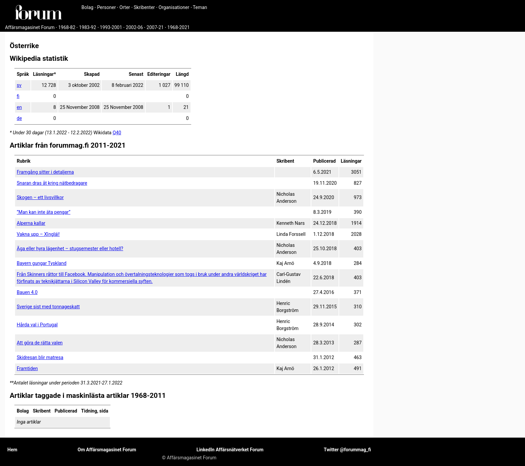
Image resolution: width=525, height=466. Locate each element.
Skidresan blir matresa (40, 357)
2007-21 (155, 27)
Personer (106, 7)
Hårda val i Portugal (37, 324)
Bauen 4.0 (27, 292)
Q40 (116, 132)
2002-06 (134, 27)
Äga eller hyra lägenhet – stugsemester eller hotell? (70, 248)
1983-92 (87, 27)
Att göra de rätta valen (40, 342)
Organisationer (174, 7)
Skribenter (144, 7)
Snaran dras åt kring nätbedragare (52, 183)
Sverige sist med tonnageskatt (48, 306)
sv (19, 85)
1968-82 (66, 27)
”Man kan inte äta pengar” (43, 212)
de (19, 118)
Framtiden (27, 368)
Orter (125, 7)
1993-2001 (111, 27)
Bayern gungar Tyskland (41, 263)
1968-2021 (178, 27)
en (19, 107)
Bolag (87, 7)
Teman (200, 7)
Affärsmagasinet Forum (30, 27)
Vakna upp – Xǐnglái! (38, 234)
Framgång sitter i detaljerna (45, 172)
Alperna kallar (31, 223)
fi (18, 96)
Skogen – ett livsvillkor (40, 197)
